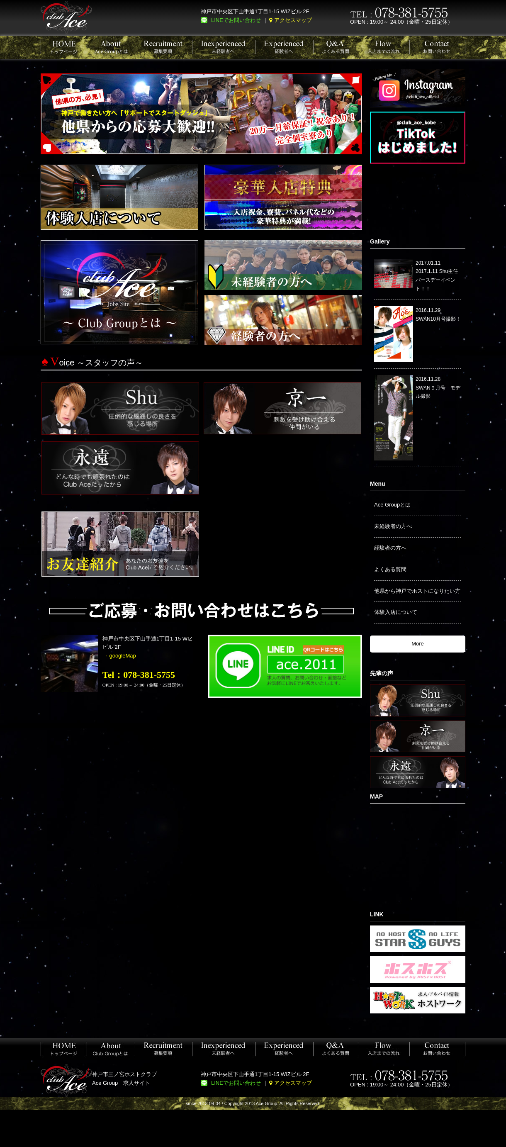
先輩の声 (381, 673)
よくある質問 (390, 569)
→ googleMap (119, 656)
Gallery (379, 241)
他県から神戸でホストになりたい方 (417, 591)
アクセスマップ (293, 20)
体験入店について (395, 612)
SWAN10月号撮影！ (438, 319)
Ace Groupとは (392, 505)
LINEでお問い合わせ (236, 20)
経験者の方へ (390, 548)
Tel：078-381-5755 (138, 675)
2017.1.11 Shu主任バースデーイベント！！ (437, 280)
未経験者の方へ (393, 526)
